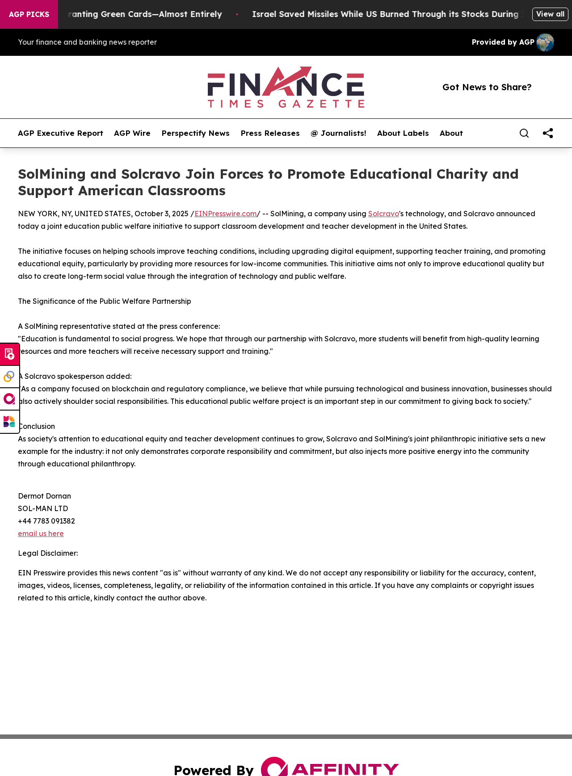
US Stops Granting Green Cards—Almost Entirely (127, 14)
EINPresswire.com (225, 213)
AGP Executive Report (60, 133)
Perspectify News (195, 133)
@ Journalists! (338, 133)
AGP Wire (132, 133)
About (451, 133)
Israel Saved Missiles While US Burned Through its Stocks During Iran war (410, 14)
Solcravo (383, 213)
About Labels (403, 133)
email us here (41, 533)
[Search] (524, 133)
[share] (548, 133)
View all (550, 13)
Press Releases (270, 133)
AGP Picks (29, 14)
